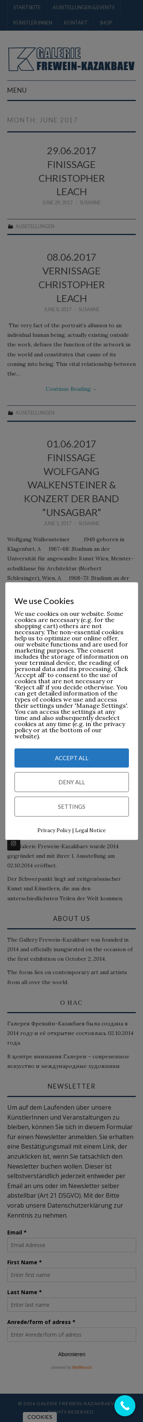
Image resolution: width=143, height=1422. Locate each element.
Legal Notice (90, 830)
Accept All (71, 757)
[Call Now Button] (124, 1405)
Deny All (71, 782)
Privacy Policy (54, 830)
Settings (71, 806)
